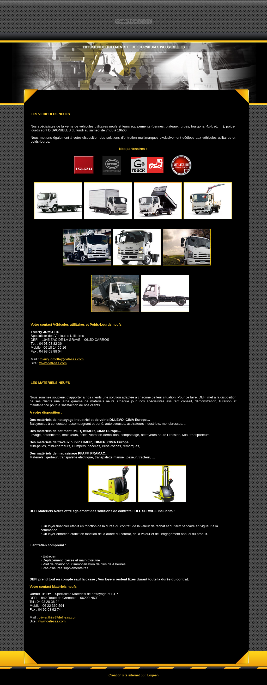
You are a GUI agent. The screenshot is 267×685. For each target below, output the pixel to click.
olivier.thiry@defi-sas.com (58, 617)
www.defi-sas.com (53, 363)
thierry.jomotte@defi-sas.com (61, 359)
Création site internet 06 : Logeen (133, 675)
